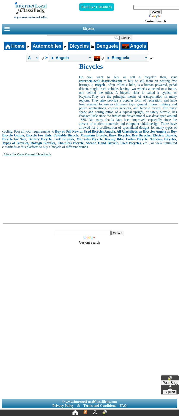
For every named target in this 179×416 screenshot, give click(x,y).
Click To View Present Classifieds (27, 154)
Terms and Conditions (99, 405)
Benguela (107, 46)
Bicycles (89, 28)
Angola (134, 46)
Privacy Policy (63, 405)
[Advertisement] (40, 95)
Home (14, 46)
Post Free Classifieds (96, 7)
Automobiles (47, 46)
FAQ (123, 405)
